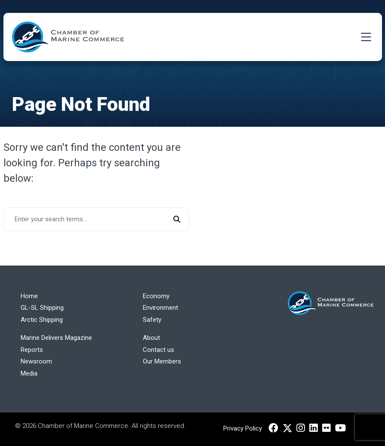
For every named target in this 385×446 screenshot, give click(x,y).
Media (29, 373)
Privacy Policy (242, 428)
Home (29, 296)
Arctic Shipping (42, 320)
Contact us (158, 350)
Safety (152, 320)
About (151, 338)
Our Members (162, 361)
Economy (156, 296)
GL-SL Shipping (42, 308)
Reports (32, 350)
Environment (160, 308)
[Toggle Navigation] (366, 36)
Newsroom (36, 361)
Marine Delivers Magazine (56, 338)
